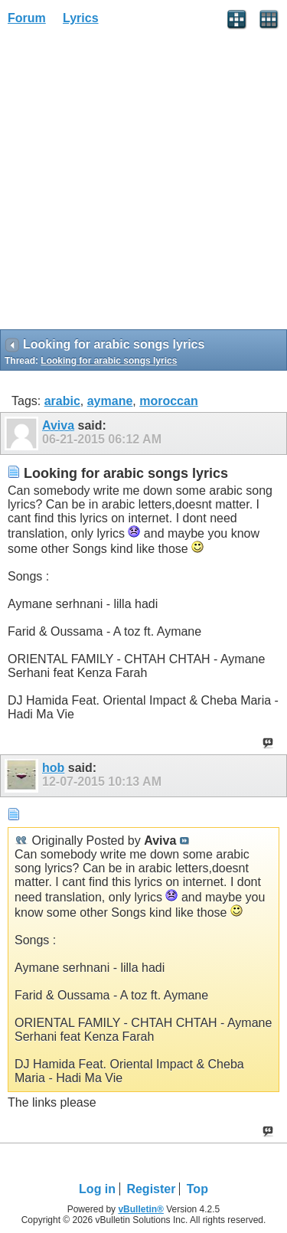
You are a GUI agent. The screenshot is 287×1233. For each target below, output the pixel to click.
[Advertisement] (143, 182)
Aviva (58, 425)
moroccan (168, 400)
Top (197, 1188)
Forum (27, 18)
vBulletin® (141, 1209)
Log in (97, 1188)
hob (53, 767)
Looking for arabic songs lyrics (109, 360)
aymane (110, 400)
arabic (62, 400)
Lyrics (81, 18)
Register (150, 1188)
